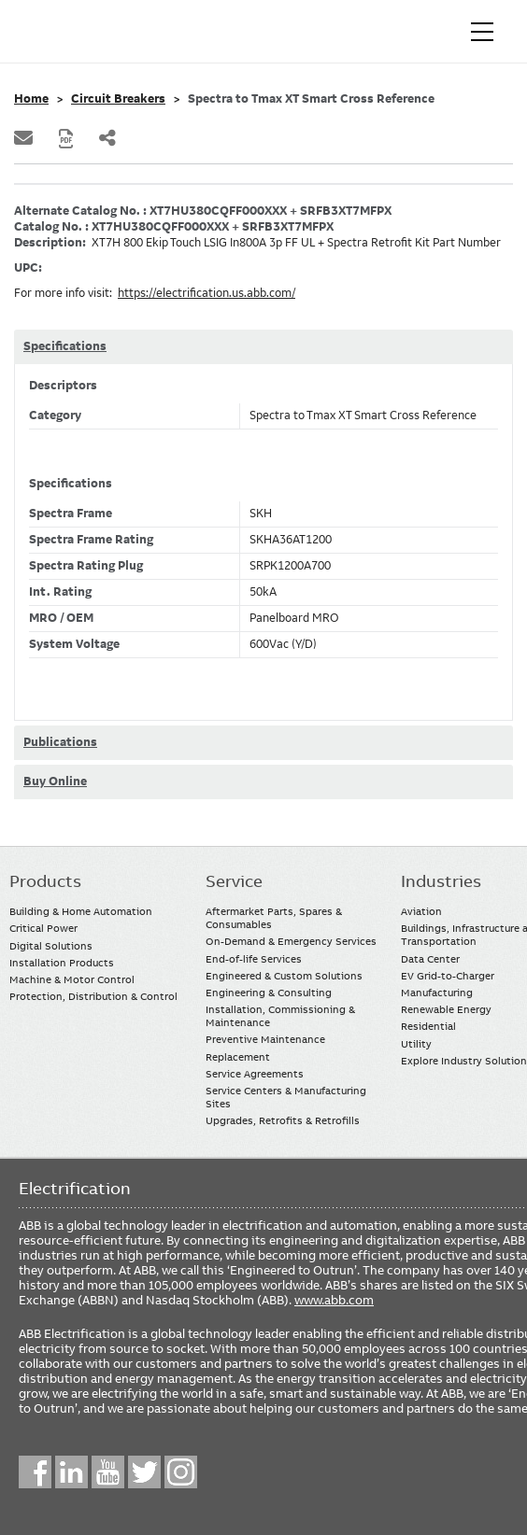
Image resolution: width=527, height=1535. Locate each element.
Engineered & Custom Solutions (284, 975)
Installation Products (61, 962)
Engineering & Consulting (269, 992)
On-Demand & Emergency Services (291, 941)
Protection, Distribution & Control (93, 996)
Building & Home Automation (80, 911)
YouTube (108, 1472)
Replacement (238, 1056)
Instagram (180, 1472)
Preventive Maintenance (265, 1039)
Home (31, 99)
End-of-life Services (254, 958)
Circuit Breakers (118, 99)
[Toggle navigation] (482, 31)
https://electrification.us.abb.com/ (206, 293)
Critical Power (43, 928)
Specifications (65, 346)
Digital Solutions (51, 945)
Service (234, 881)
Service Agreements (255, 1073)
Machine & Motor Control (72, 979)
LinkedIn (71, 1472)
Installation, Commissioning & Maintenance (280, 1016)
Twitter (144, 1472)
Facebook (35, 1472)
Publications (60, 742)
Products (45, 881)
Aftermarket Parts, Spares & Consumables (274, 918)
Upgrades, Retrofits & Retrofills (283, 1120)
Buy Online (55, 781)
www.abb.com (334, 1299)
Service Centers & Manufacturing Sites (286, 1097)
